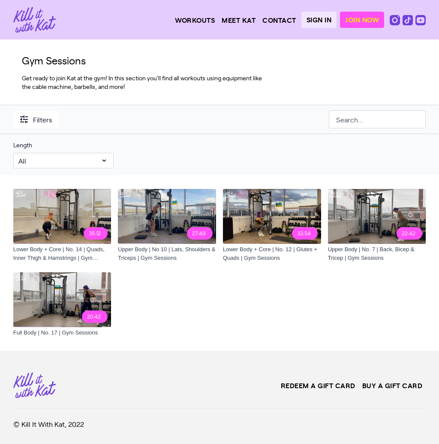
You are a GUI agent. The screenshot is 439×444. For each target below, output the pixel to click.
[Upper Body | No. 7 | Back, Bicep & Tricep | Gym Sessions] (377, 253)
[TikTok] (409, 19)
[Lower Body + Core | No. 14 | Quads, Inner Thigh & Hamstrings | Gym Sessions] (62, 253)
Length (22, 145)
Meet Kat (239, 19)
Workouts (195, 19)
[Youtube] (420, 19)
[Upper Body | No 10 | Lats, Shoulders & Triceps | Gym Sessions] (167, 253)
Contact (279, 19)
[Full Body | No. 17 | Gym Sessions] (62, 332)
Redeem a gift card (318, 385)
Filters (36, 119)
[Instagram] (396, 19)
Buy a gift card (392, 385)
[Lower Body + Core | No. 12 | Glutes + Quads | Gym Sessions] (272, 253)
